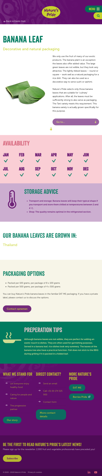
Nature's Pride (51, 12)
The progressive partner (18, 407)
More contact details (47, 414)
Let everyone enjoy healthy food (19, 385)
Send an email (50, 383)
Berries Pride (80, 396)
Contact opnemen (17, 309)
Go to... (60, 121)
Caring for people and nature (21, 396)
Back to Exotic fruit (16, 21)
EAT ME (77, 387)
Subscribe (12, 458)
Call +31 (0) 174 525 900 (52, 393)
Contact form (50, 402)
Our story (12, 420)
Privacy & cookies (35, 472)
